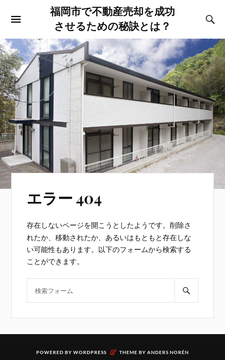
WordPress (90, 352)
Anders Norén (168, 352)
